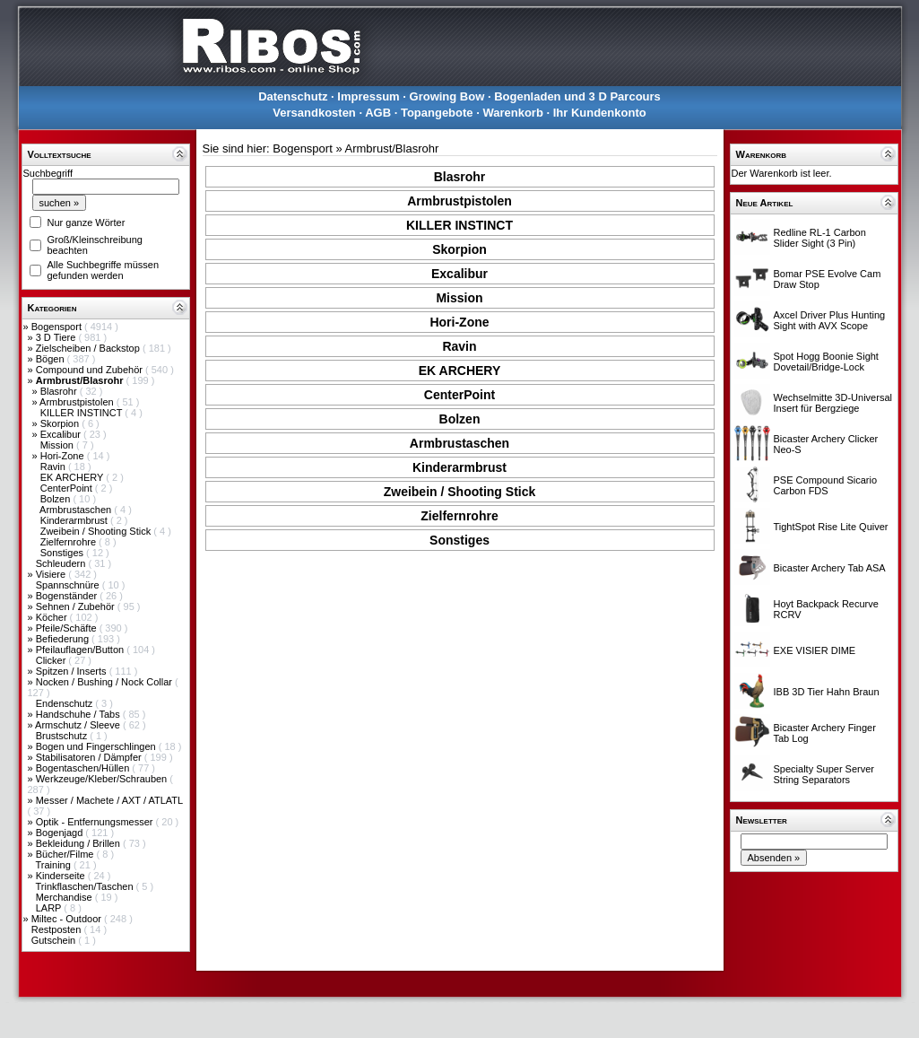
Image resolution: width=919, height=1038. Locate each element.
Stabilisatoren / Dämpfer (90, 757)
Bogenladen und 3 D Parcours (577, 96)
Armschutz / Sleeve (79, 725)
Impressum (368, 96)
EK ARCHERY (73, 477)
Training (54, 864)
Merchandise (65, 897)
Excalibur (61, 434)
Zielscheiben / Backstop (89, 348)
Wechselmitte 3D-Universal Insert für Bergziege (833, 403)
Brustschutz (63, 735)
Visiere (52, 574)
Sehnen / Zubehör (76, 606)
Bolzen (57, 498)
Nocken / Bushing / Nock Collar (105, 681)
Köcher (53, 617)
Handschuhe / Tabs (79, 714)
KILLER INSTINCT (83, 412)
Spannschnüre (69, 585)
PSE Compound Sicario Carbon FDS (826, 485)
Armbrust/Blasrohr (392, 148)
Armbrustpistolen (78, 402)
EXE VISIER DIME (815, 650)
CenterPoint (67, 488)
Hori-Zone (63, 455)
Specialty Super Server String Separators (824, 774)
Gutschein (55, 940)
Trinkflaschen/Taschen (85, 886)
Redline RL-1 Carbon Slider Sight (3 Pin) (820, 238)
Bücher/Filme (66, 854)
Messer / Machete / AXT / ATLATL (109, 800)
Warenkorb (512, 112)
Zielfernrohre (69, 541)
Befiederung (63, 638)
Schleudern (62, 563)
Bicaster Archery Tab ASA (830, 568)
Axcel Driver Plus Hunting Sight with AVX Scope (830, 320)
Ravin (54, 466)
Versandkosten (314, 112)
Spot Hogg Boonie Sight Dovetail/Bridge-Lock (826, 361)
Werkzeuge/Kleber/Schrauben (103, 778)
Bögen (51, 358)
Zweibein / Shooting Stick (97, 531)
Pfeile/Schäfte (68, 628)
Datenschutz (292, 96)
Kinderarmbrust (75, 520)
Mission (58, 445)
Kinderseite (62, 875)
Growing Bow (447, 96)
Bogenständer (68, 595)
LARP (50, 908)
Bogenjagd (61, 832)
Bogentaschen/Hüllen (84, 768)
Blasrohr (60, 391)
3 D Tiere (57, 337)
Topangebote (437, 112)
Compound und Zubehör (90, 369)
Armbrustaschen (76, 509)
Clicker (52, 660)
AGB (378, 112)
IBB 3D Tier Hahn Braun (827, 691)
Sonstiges (63, 552)
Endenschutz (66, 703)
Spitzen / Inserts (72, 671)
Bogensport (57, 326)
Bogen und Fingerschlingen (97, 746)
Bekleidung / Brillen (79, 843)
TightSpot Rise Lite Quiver (831, 526)
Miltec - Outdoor (67, 918)
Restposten (57, 929)
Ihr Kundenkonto (599, 112)
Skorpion (61, 423)
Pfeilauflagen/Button (81, 649)
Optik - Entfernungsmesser (96, 821)
